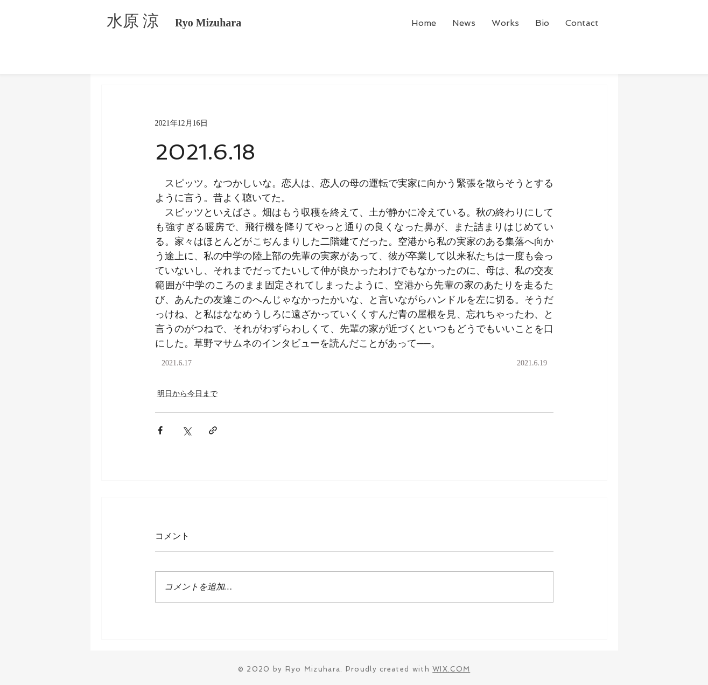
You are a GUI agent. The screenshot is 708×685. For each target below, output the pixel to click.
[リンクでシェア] (213, 430)
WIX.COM (451, 669)
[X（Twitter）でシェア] (186, 430)
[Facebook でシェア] (160, 430)
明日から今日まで (187, 394)
